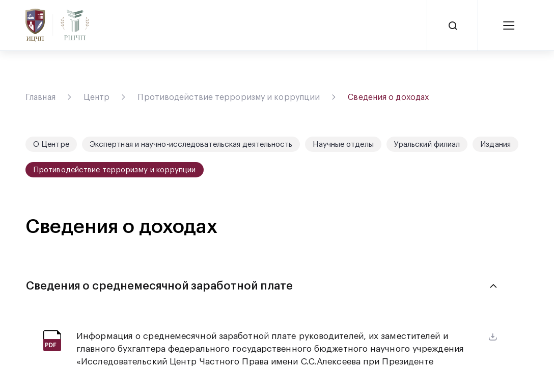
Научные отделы (343, 144)
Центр (97, 97)
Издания (495, 144)
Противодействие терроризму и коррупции (228, 97)
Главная (40, 97)
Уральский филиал (427, 144)
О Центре (51, 144)
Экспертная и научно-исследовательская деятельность (191, 144)
